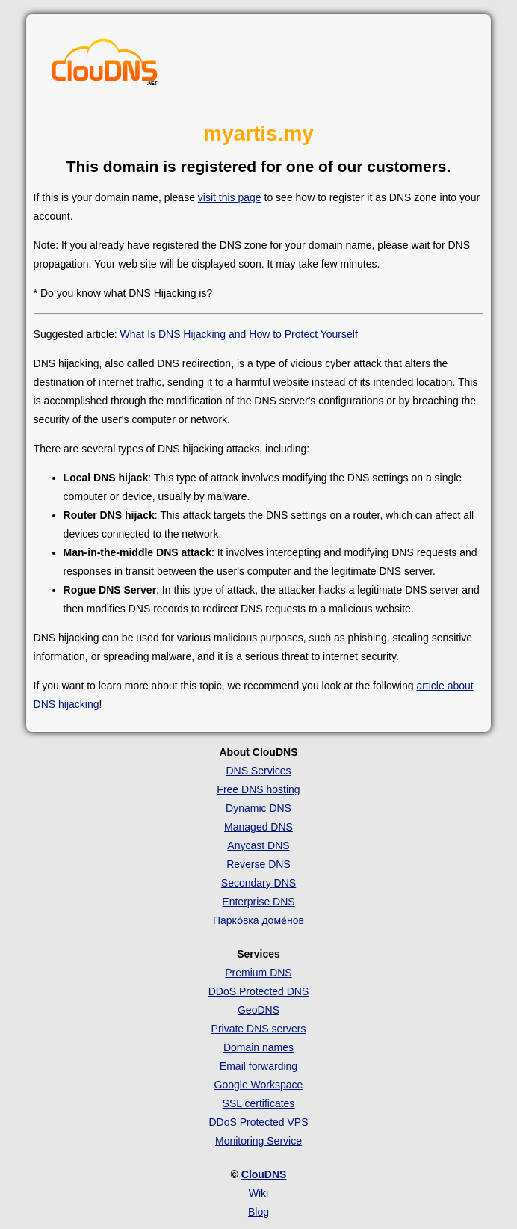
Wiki (258, 1193)
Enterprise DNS (258, 902)
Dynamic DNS (258, 808)
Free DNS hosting (258, 789)
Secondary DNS (258, 883)
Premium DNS (258, 973)
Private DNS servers (258, 1029)
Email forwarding (258, 1066)
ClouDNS (264, 1174)
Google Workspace (258, 1085)
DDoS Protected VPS (258, 1122)
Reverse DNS (258, 864)
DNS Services (258, 771)
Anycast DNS (258, 845)
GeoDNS (258, 1010)
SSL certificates (259, 1103)
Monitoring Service (258, 1141)
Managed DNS (258, 827)
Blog (258, 1212)
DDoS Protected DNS (258, 991)
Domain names (258, 1047)
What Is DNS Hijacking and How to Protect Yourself (239, 334)
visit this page (229, 197)
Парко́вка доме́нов (258, 920)
